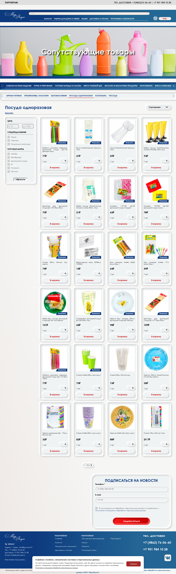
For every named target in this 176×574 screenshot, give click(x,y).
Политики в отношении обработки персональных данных (56, 568)
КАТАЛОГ (48, 19)
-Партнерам (115, 539)
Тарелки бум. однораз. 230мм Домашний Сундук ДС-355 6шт (122, 319)
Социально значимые (20, 144)
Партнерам (11, 2)
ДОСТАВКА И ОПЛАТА (99, 19)
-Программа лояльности (65, 546)
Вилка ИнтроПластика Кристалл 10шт (88, 149)
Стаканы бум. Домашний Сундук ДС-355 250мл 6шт (88, 319)
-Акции (84, 542)
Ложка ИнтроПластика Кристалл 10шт (122, 149)
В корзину (55, 167)
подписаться (131, 521)
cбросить (20, 179)
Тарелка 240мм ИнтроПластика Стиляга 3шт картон (156, 376)
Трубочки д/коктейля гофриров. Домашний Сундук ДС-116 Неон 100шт (54, 376)
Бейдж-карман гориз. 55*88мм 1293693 (88, 263)
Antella (14, 154)
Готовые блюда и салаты (68, 86)
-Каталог (58, 542)
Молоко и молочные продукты (121, 86)
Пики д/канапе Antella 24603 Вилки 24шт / (122, 263)
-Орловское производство (92, 539)
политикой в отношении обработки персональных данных (120, 510)
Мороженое (146, 86)
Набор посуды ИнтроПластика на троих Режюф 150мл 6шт (156, 149)
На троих (15, 168)
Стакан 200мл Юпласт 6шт (120, 375)
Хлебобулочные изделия (18, 86)
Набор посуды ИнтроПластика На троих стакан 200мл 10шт (88, 207)
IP (12, 164)
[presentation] (173, 86)
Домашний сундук (19, 161)
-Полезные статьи (88, 550)
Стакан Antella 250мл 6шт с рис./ (88, 433)
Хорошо (133, 564)
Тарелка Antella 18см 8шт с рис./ (122, 433)
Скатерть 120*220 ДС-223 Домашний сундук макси (156, 207)
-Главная (58, 539)
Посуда (113, 95)
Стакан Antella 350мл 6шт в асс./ (88, 375)
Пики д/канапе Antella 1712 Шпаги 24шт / (156, 263)
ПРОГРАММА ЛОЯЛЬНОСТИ (122, 19)
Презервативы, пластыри (36, 95)
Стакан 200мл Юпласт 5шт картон (54, 263)
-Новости (85, 546)
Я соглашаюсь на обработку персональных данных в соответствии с (127, 509)
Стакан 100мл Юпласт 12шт (154, 433)
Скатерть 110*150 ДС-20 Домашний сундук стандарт (122, 207)
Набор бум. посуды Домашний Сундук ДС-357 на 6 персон (54, 319)
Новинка (15, 140)
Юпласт (14, 171)
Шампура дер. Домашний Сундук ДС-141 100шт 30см (156, 319)
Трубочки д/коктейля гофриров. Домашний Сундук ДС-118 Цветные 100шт (54, 149)
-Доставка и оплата (63, 550)
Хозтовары (100, 95)
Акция (13, 137)
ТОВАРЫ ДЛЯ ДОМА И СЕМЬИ (66, 19)
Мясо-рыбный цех (93, 86)
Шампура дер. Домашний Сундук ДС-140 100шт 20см (54, 207)
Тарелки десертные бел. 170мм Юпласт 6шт (54, 434)
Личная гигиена (14, 95)
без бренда (16, 157)
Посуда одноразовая (81, 95)
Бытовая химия (59, 95)
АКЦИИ (84, 19)
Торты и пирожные (43, 86)
